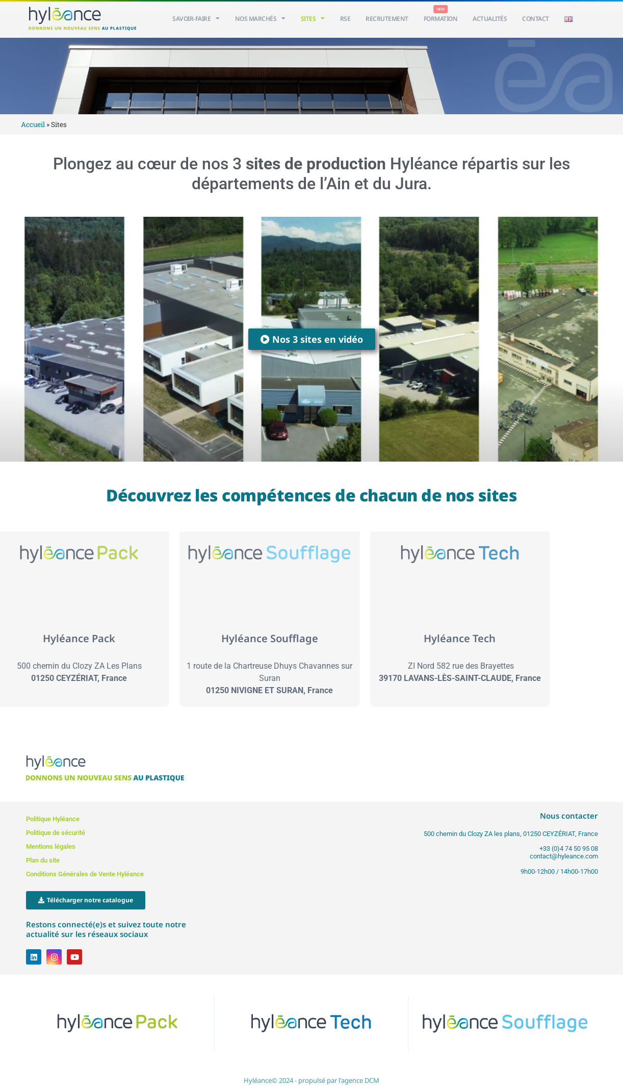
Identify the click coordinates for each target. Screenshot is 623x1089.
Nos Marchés (260, 18)
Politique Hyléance (53, 819)
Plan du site (43, 860)
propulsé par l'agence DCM (338, 1080)
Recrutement (387, 18)
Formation (441, 18)
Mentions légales (50, 846)
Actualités (490, 18)
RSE (345, 18)
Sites (313, 18)
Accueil (33, 124)
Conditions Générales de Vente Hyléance (85, 874)
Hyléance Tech (381, 638)
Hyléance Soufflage (190, 638)
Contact (535, 18)
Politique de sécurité (55, 833)
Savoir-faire (196, 18)
